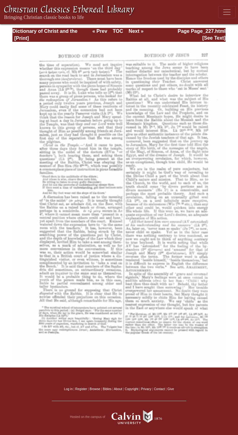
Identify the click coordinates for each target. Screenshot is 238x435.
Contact (159, 389)
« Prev (99, 31)
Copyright (132, 389)
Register (81, 389)
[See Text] (214, 38)
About (118, 389)
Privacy (146, 389)
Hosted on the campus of (119, 417)
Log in (68, 389)
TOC (118, 31)
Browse (95, 389)
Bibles (107, 389)
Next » (136, 31)
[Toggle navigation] (227, 12)
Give (170, 389)
